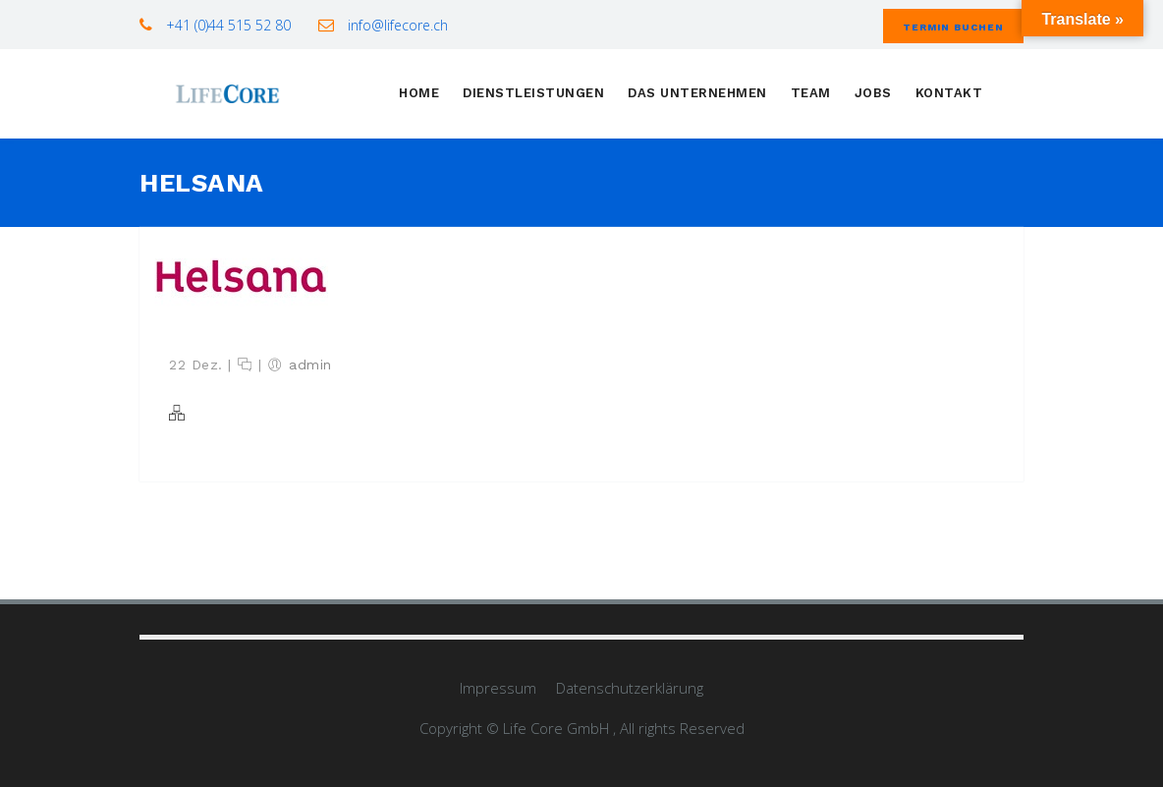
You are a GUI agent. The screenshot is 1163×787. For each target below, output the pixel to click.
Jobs (873, 92)
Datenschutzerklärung (629, 688)
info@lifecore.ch (396, 25)
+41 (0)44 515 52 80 (226, 25)
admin (310, 364)
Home (419, 92)
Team (811, 92)
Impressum (498, 688)
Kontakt (949, 92)
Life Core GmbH (558, 728)
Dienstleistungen (533, 92)
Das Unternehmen (697, 92)
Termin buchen (953, 27)
